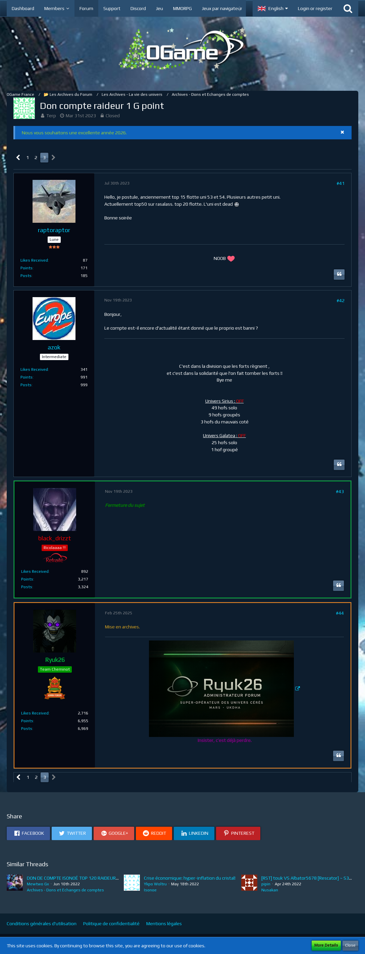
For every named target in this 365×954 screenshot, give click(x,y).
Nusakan (269, 890)
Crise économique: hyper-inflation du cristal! (190, 878)
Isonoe (150, 890)
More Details (326, 945)
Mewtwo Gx (38, 884)
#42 (340, 300)
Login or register (315, 8)
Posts (26, 275)
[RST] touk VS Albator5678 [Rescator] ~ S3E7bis (310, 878)
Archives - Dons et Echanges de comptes (65, 890)
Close (350, 945)
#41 (340, 183)
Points (26, 268)
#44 (340, 613)
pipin (265, 884)
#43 (340, 491)
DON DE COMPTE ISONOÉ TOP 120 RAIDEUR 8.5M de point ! (87, 878)
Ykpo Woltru (155, 884)
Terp (51, 115)
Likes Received (34, 260)
